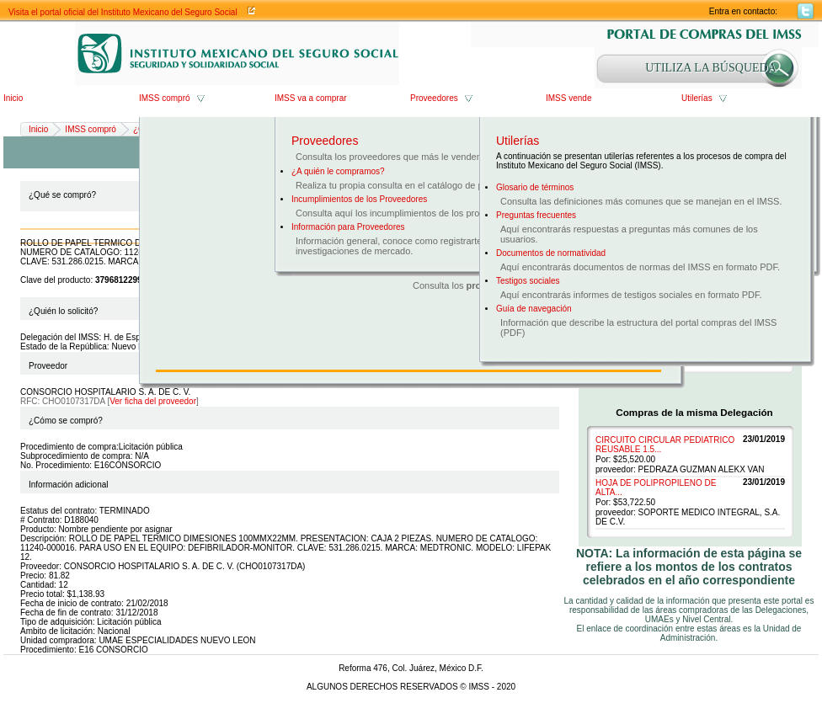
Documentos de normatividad (551, 253)
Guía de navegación (534, 308)
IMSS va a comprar (311, 98)
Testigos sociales (528, 280)
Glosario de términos (535, 187)
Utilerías (697, 98)
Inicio (13, 98)
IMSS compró (164, 98)
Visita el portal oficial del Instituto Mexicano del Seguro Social (123, 12)
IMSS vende (568, 98)
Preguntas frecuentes (536, 215)
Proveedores (434, 98)
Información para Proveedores (348, 227)
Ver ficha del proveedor (152, 401)
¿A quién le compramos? (338, 171)
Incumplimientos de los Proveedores (359, 199)
